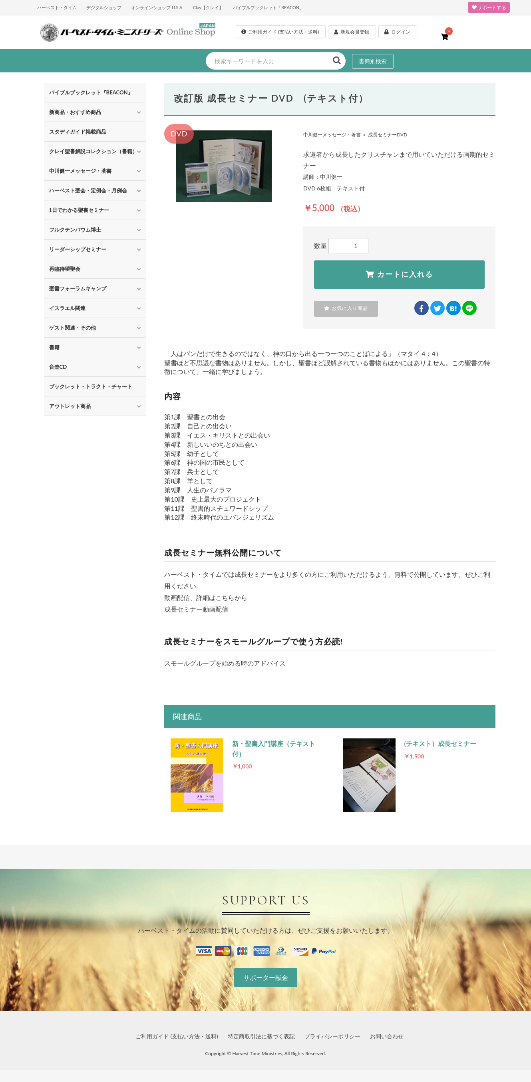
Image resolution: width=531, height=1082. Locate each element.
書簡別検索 (373, 61)
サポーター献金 (265, 977)
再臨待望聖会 (64, 269)
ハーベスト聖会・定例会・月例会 (88, 190)
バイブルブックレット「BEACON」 (268, 7)
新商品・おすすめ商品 (75, 112)
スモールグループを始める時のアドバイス (225, 663)
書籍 (54, 347)
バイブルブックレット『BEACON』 (91, 92)
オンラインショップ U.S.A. (157, 7)
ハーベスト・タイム (57, 7)
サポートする (488, 7)
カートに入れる (399, 274)
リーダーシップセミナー (77, 249)
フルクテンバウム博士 (75, 229)
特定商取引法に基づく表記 (261, 1036)
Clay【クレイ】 (208, 7)
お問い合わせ (387, 1036)
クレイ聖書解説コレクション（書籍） (93, 151)
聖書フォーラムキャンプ (77, 288)
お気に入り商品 (346, 308)
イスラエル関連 (67, 308)
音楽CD (58, 367)
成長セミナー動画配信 (196, 609)
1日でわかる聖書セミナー (79, 210)
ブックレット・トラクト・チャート (90, 386)
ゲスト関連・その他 (72, 327)
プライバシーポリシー (332, 1036)
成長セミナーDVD (387, 135)
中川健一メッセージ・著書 (80, 171)
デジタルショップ (103, 7)
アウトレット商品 (70, 406)
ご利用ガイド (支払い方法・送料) (176, 1036)
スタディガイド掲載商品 (77, 131)
